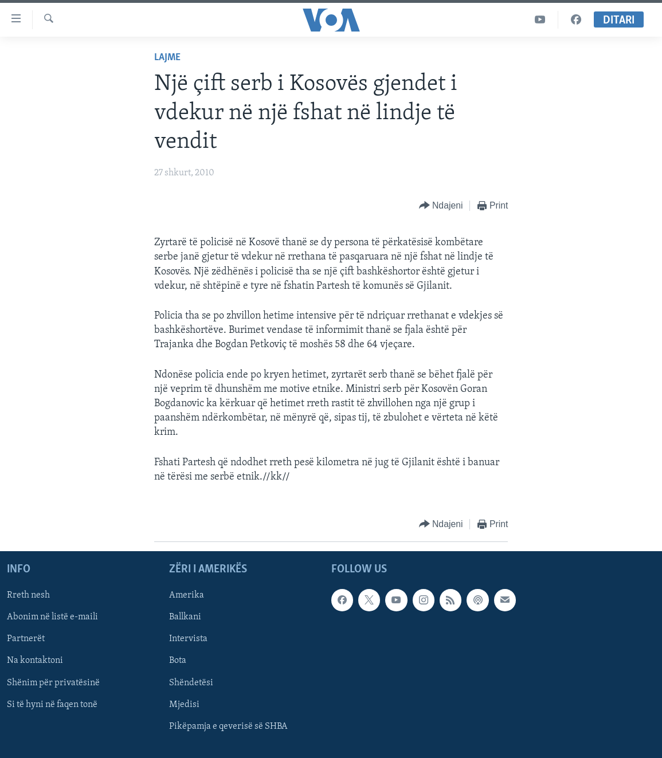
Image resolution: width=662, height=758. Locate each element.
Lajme (167, 57)
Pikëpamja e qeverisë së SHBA (228, 726)
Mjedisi (184, 704)
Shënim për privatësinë (53, 683)
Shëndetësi (191, 683)
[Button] (441, 206)
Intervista (188, 638)
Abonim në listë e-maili (52, 617)
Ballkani (185, 617)
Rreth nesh (28, 595)
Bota (177, 660)
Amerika (186, 595)
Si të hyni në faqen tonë (52, 704)
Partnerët (26, 638)
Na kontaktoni (35, 660)
